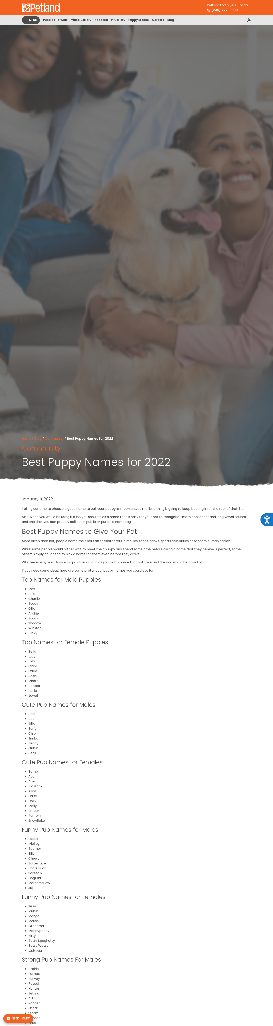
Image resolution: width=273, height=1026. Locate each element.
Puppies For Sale (55, 20)
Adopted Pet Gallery (109, 20)
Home (26, 438)
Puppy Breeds (138, 20)
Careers (158, 20)
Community (54, 438)
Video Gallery (81, 20)
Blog (170, 20)
